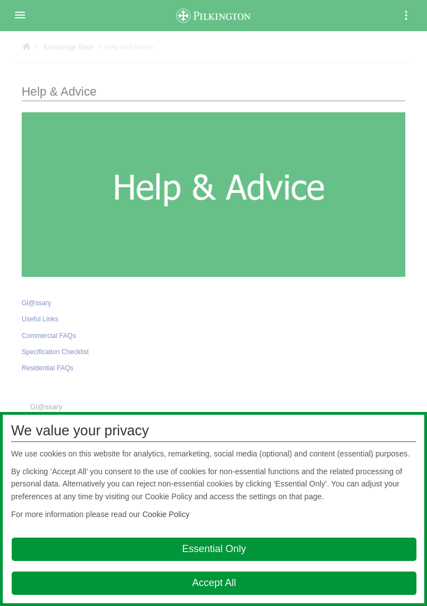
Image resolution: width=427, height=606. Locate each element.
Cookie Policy (166, 514)
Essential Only (214, 548)
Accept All (214, 582)
